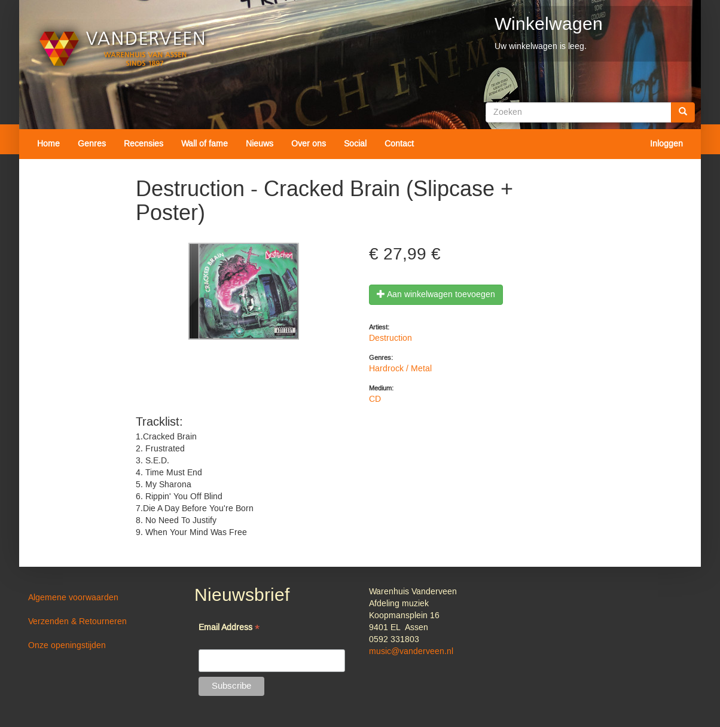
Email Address (229, 629)
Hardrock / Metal (400, 369)
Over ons (308, 144)
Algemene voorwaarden (73, 597)
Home (48, 144)
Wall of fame (204, 144)
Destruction (390, 338)
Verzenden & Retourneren (77, 621)
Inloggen (666, 144)
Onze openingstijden (67, 645)
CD (375, 399)
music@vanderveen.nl (411, 651)
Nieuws (259, 144)
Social (355, 144)
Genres (92, 144)
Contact (399, 144)
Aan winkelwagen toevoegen (436, 294)
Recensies (143, 144)
